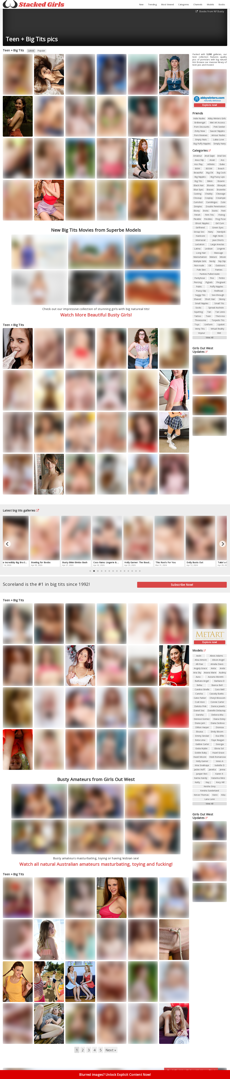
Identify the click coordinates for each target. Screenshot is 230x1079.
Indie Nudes (199, 118)
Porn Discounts (201, 126)
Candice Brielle (202, 689)
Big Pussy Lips (217, 176)
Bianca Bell (217, 685)
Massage (218, 252)
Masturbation (200, 257)
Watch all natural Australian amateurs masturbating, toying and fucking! (95, 864)
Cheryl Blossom (217, 697)
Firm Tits (209, 214)
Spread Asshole (216, 307)
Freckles (208, 219)
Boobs (222, 4)
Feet (223, 210)
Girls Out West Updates (202, 350)
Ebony (197, 210)
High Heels (218, 235)
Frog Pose (220, 219)
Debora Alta (217, 714)
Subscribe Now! (182, 585)
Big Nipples (200, 176)
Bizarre (221, 181)
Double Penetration (215, 206)
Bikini (210, 181)
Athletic (211, 164)
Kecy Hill (220, 782)
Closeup (198, 198)
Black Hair (199, 185)
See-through (218, 295)
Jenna (222, 769)
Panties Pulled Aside (210, 274)
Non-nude (199, 265)
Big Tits (198, 181)
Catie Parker (200, 697)
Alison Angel (218, 659)
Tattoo (197, 316)
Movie (223, 257)
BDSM (209, 168)
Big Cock (221, 172)
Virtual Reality (217, 328)
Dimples (198, 206)
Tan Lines (220, 311)
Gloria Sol (219, 748)
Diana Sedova (217, 723)
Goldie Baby (201, 752)
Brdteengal (199, 122)
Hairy (210, 231)
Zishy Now (200, 131)
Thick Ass (220, 316)
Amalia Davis (217, 664)
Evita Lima (200, 740)
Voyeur (201, 333)
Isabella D (219, 765)
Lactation (199, 244)
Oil (210, 265)
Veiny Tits (200, 328)
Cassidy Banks (217, 693)
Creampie (220, 198)
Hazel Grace (218, 752)
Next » (111, 1050)
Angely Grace (200, 668)
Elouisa (199, 731)
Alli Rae (199, 664)
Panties (219, 269)
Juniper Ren (201, 773)
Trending (152, 4)
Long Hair (201, 252)
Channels (197, 4)
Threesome (200, 320)
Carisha (199, 693)
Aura (198, 676)
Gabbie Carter (202, 744)
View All (209, 337)
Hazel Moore (199, 757)
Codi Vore (200, 702)
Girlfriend (200, 227)
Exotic (215, 210)
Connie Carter (217, 702)
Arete (222, 668)
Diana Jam (200, 723)
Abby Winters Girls (217, 118)
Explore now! (209, 105)
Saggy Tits (200, 295)
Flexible (197, 219)
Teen (208, 316)
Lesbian (209, 248)
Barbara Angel (202, 681)
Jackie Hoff (199, 769)
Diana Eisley (219, 719)
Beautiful (198, 172)
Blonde (210, 185)
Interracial (200, 240)
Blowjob (221, 185)
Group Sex (199, 231)
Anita (213, 668)
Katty (197, 782)
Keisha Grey (209, 786)
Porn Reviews (201, 135)
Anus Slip (199, 160)
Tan (209, 311)
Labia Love (218, 139)
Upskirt (221, 324)
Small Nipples (201, 303)
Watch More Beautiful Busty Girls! (96, 315)
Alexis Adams (216, 655)
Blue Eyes (198, 189)
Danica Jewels (218, 706)
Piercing (198, 282)
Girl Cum (220, 223)
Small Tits (219, 303)
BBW (197, 168)
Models (210, 4)
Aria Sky (197, 672)
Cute (223, 202)
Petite (222, 278)
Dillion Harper (202, 727)
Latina (197, 248)
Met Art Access (217, 122)
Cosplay (209, 198)
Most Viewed (167, 4)
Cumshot (198, 202)
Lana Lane (209, 799)
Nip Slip (222, 261)
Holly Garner (202, 761)
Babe (222, 164)
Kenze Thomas (201, 794)
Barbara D (219, 681)
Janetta (212, 769)
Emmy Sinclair (202, 735)
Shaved (197, 299)
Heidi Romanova (217, 757)
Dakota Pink (200, 706)
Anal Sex (221, 155)
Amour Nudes (218, 135)
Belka (199, 685)
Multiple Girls (199, 261)
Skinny (222, 299)
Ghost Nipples (202, 223)
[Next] (222, 544)
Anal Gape (210, 155)
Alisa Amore (201, 659)
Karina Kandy (200, 778)
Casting (197, 193)
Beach (221, 168)
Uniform (208, 324)
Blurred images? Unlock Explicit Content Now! (115, 1074)
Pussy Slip (201, 290)
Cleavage (220, 193)
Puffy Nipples (216, 286)
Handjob (221, 231)
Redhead (218, 290)
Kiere (215, 794)
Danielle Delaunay (216, 710)
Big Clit (209, 172)
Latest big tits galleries (21, 510)
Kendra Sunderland (209, 790)
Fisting (221, 214)
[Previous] (7, 544)
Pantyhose (200, 278)
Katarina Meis (218, 778)
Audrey (222, 672)
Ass (222, 160)
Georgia (220, 744)
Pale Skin (201, 269)
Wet (219, 333)
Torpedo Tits (218, 320)
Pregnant (220, 282)
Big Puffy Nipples (201, 143)
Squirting (198, 311)
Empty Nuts (201, 139)
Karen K (219, 773)
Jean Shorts (218, 240)
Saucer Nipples (217, 131)
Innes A (219, 761)
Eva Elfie (220, 735)
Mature (213, 257)
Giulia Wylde (201, 748)
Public (199, 286)
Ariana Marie (210, 672)
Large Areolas (217, 244)
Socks (198, 307)
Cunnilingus (211, 202)
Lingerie (221, 248)
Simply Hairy (220, 143)
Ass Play (198, 164)
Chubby (208, 193)
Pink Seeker (219, 126)
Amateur (197, 155)
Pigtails (209, 282)
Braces (210, 189)
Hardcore (200, 235)
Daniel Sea (199, 710)
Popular (41, 50)
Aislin (198, 655)
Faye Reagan (217, 740)
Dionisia (220, 727)
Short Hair (210, 299)
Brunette (221, 189)
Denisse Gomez (202, 719)
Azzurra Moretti (216, 676)
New (141, 4)
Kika (223, 794)
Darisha (200, 714)
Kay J (208, 782)
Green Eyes (217, 227)
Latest (31, 50)
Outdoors (220, 265)
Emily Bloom (217, 731)
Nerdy (212, 261)
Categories (183, 4)
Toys (197, 324)
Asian (212, 160)
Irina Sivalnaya (202, 765)
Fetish (197, 214)
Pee (212, 278)
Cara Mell (219, 689)
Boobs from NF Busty (210, 11)
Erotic (206, 210)
